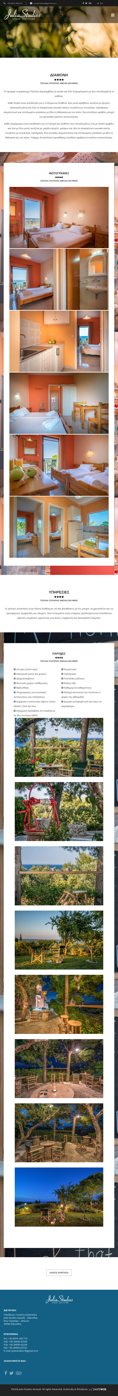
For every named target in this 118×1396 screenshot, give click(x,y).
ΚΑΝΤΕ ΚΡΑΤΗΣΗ (59, 1272)
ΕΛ (100, 3)
